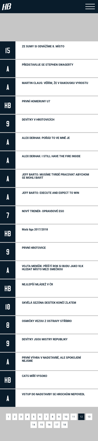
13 (89, 416)
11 (73, 416)
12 (81, 416)
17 (56, 424)
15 (41, 424)
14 (33, 424)
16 (49, 424)
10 (66, 416)
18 (64, 424)
